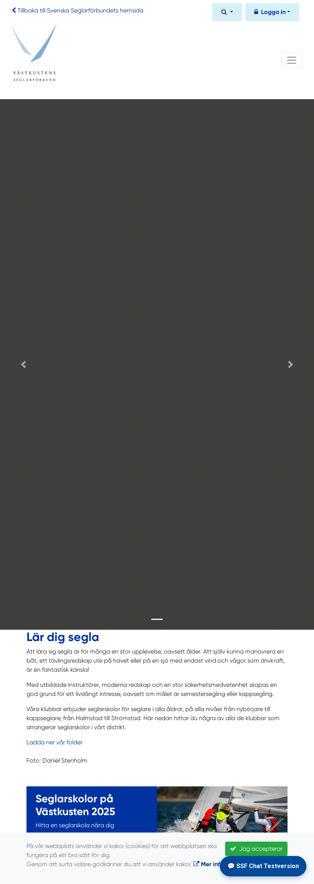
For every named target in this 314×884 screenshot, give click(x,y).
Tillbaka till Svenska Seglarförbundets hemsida (80, 10)
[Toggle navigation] (291, 60)
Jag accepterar (256, 848)
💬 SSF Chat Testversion (263, 866)
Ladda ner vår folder (54, 742)
